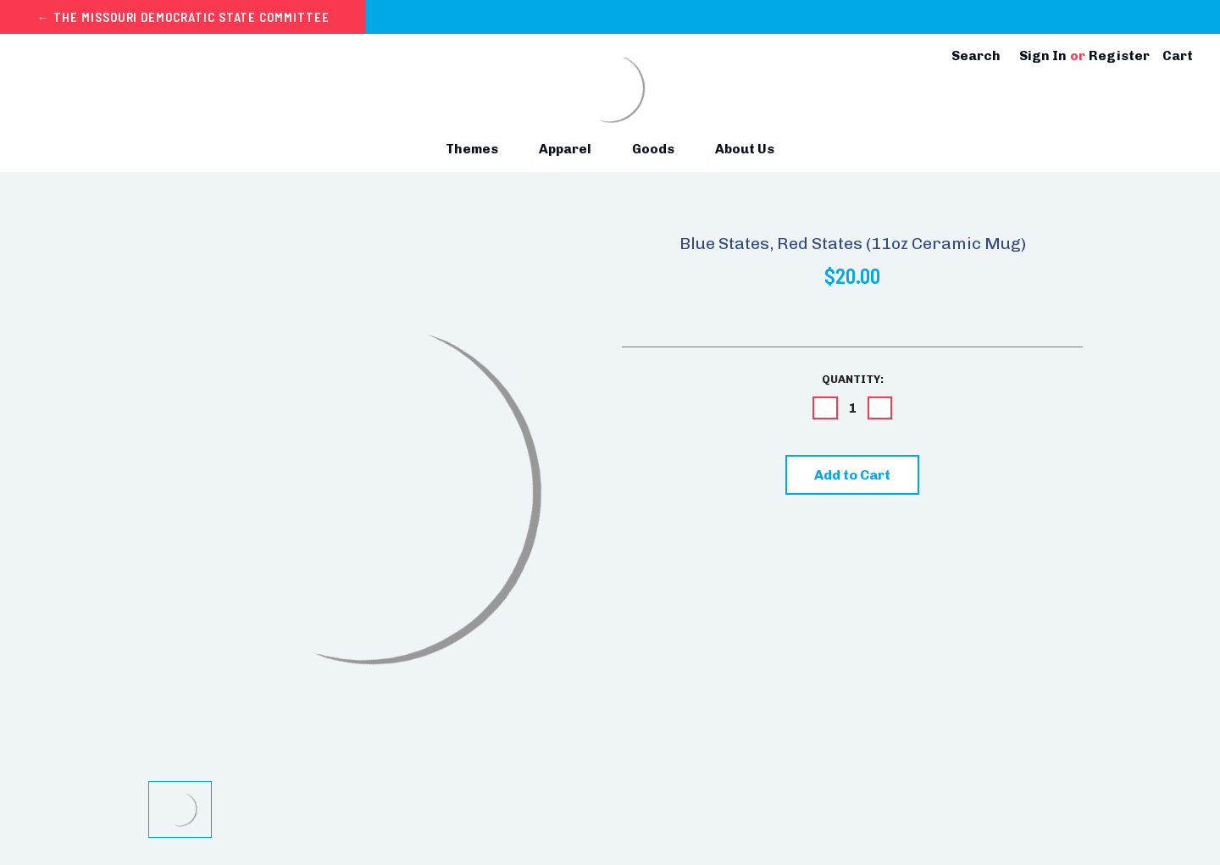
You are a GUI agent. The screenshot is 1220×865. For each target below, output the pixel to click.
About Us (744, 149)
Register (1119, 55)
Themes (479, 149)
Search (976, 55)
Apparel (572, 149)
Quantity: (853, 379)
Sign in (1043, 55)
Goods (660, 149)
